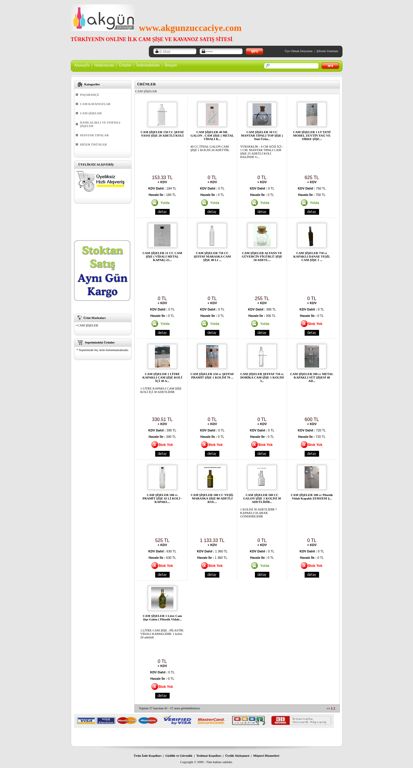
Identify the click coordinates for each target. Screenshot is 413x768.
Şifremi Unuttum (327, 51)
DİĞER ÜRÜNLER (93, 144)
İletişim (170, 65)
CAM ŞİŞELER (91, 113)
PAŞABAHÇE (89, 94)
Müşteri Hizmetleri (266, 755)
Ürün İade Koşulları (147, 755)
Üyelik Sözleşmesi (237, 755)
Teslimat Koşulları (208, 755)
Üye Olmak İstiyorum (299, 51)
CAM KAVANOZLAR (95, 104)
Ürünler (125, 65)
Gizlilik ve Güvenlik (178, 755)
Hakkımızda (104, 65)
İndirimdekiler (148, 65)
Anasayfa (82, 65)
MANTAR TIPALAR (94, 135)
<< (328, 708)
